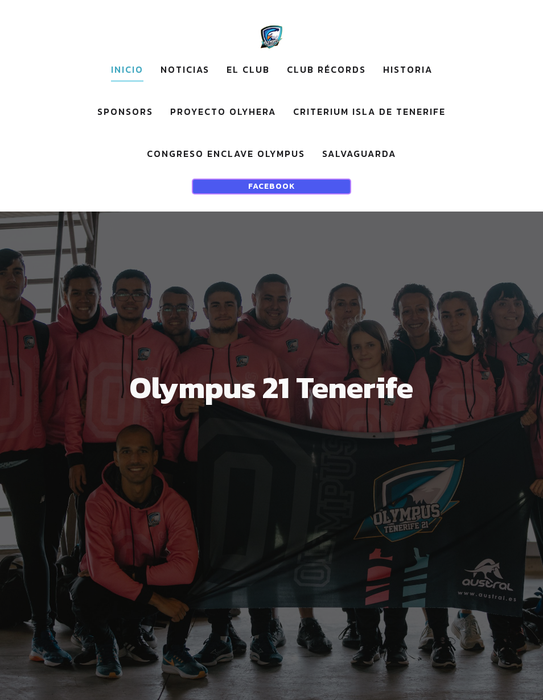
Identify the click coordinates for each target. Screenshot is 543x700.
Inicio (127, 69)
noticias (185, 69)
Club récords (326, 69)
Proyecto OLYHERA (223, 111)
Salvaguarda (359, 153)
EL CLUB (248, 69)
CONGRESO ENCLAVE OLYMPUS (226, 153)
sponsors (125, 111)
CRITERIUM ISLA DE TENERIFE (369, 111)
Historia (408, 69)
